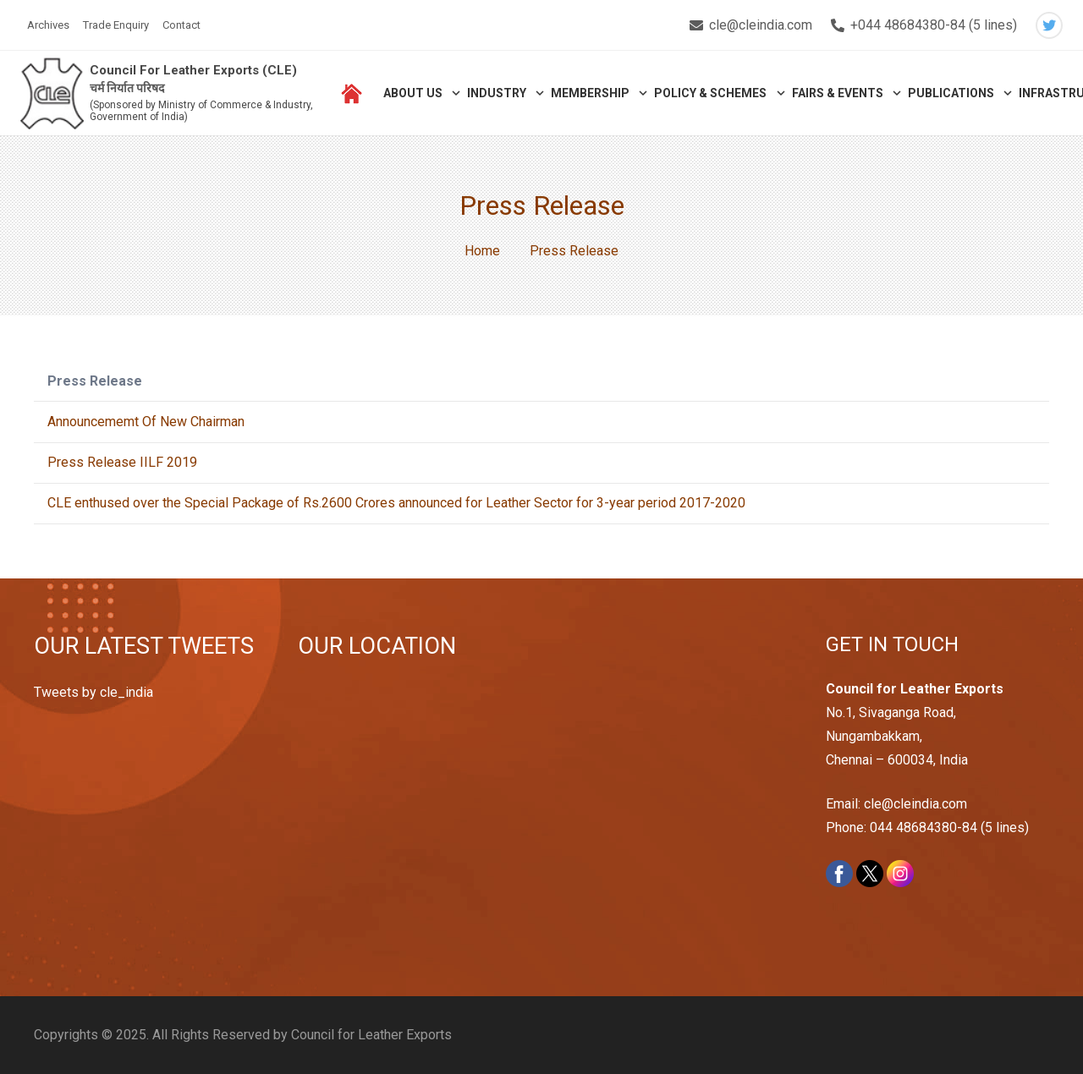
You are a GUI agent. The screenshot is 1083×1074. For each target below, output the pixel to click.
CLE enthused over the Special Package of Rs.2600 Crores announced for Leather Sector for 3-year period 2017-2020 (396, 503)
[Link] (52, 93)
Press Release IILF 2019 (122, 462)
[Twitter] (1049, 25)
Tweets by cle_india (93, 692)
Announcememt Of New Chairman (146, 422)
